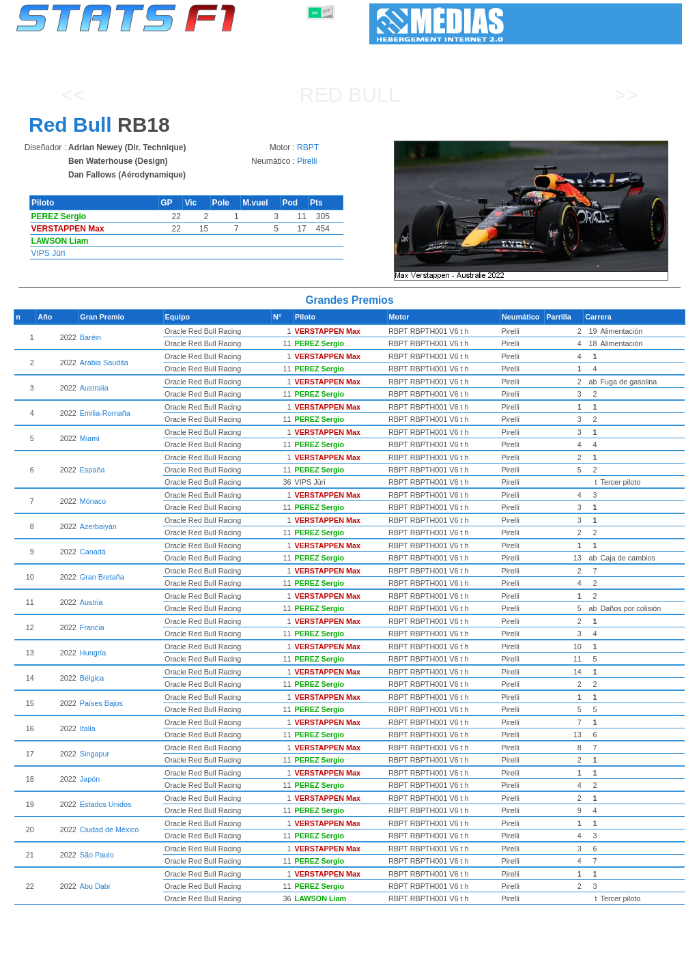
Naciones (449, 966)
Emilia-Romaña (153, 413)
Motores (348, 966)
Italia (135, 728)
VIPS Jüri (48, 253)
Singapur (142, 754)
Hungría (141, 653)
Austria (139, 602)
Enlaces (572, 966)
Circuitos (495, 966)
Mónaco (141, 501)
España (140, 470)
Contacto (651, 966)
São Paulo (145, 855)
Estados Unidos (154, 804)
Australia (142, 388)
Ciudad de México (157, 829)
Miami (137, 438)
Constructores (294, 966)
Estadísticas (58, 966)
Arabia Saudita (152, 362)
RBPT (308, 147)
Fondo (610, 966)
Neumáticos (398, 966)
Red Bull (350, 94)
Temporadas (116, 966)
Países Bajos (149, 703)
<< (73, 94)
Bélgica (140, 678)
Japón (137, 779)
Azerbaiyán (146, 526)
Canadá (141, 552)
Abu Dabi (143, 886)
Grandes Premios (184, 966)
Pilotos (242, 966)
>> (626, 94)
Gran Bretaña (150, 577)
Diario (535, 966)
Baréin (138, 337)
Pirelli (307, 161)
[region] (535, 211)
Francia (140, 627)
